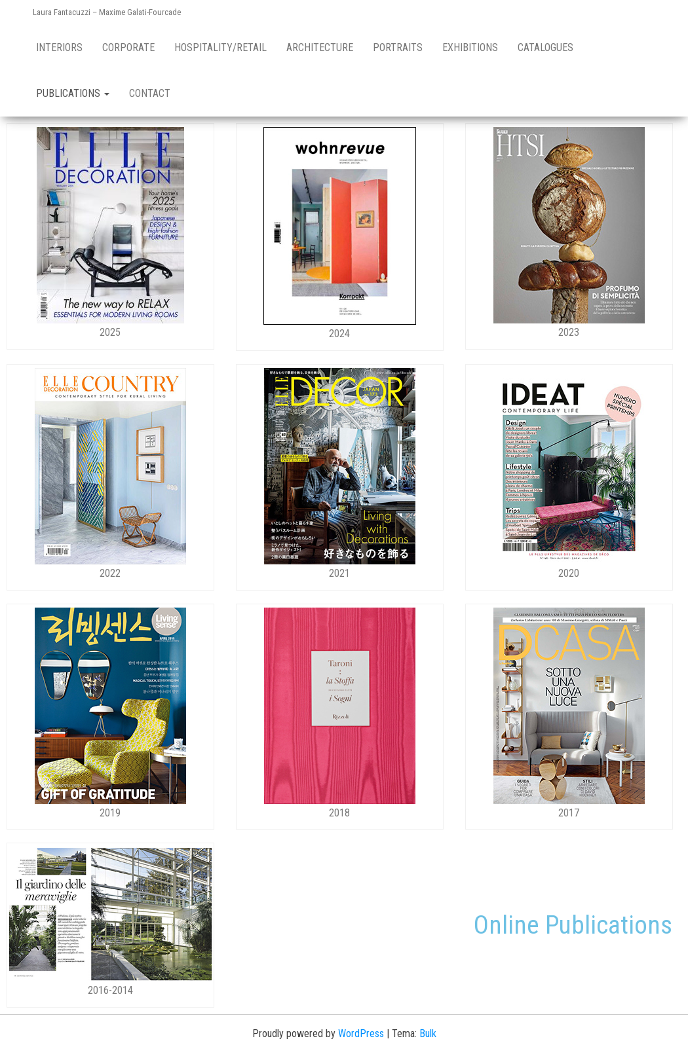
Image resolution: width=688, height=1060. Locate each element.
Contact (149, 93)
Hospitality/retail (220, 47)
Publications (72, 93)
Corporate (128, 47)
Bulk (427, 1033)
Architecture (319, 47)
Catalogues (545, 47)
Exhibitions (470, 47)
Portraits (398, 47)
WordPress (361, 1033)
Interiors (59, 47)
